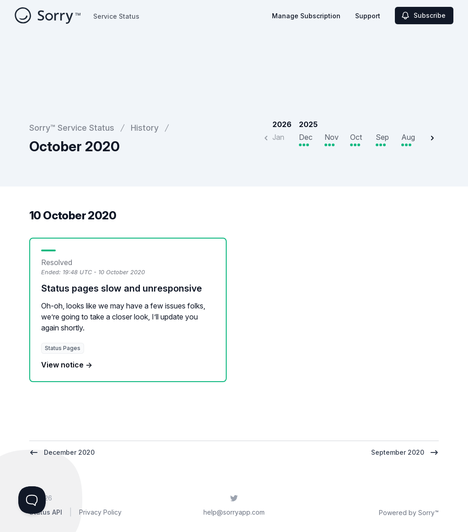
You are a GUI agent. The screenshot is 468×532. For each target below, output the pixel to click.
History (145, 128)
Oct (356, 137)
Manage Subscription (306, 16)
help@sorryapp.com (234, 512)
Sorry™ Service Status (71, 128)
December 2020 (62, 452)
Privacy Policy (100, 512)
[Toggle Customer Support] (32, 500)
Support (367, 16)
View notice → (66, 364)
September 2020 (405, 452)
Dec (306, 137)
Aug (408, 137)
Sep (382, 137)
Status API (45, 512)
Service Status (116, 16)
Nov (331, 137)
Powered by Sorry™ (409, 512)
